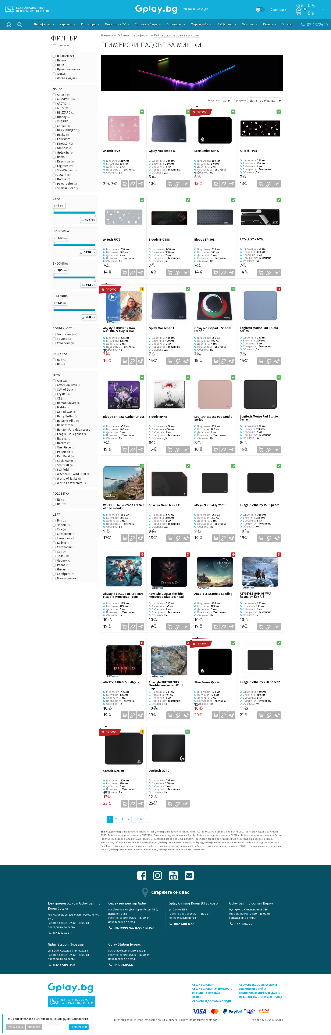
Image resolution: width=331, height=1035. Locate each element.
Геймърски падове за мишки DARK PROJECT (126, 839)
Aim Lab (64, 381)
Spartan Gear (67, 188)
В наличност (65, 56)
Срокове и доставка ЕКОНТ (258, 984)
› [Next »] (146, 819)
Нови (60, 65)
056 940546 (123, 965)
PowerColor (67, 184)
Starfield (64, 470)
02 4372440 (62, 933)
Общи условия (203, 984)
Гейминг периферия (133, 35)
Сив (61, 529)
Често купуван (67, 78)
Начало (107, 35)
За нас (196, 997)
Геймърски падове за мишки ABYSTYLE (178, 831)
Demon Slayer (68, 403)
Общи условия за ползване (212, 988)
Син (61, 552)
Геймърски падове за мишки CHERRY (218, 835)
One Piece (65, 447)
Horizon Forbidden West (75, 429)
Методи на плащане (206, 993)
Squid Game (66, 461)
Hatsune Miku (68, 421)
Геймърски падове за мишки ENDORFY (216, 839)
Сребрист (65, 574)
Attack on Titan (68, 385)
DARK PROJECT (68, 130)
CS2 (61, 398)
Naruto (63, 443)
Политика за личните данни (260, 993)
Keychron (65, 161)
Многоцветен (68, 578)
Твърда (64, 339)
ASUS (62, 108)
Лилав (63, 569)
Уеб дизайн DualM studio (267, 1019)
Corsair (63, 126)
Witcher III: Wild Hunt (73, 474)
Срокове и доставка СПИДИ (211, 1001)
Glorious (64, 148)
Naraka (63, 438)
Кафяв (63, 543)
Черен (63, 525)
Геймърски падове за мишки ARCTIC (222, 831)
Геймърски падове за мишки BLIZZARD (130, 835)
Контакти (279, 10)
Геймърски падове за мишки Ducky (173, 839)
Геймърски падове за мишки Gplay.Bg (181, 842)
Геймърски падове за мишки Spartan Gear (182, 849)
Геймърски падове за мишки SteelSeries (181, 846)
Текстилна (67, 334)
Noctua (63, 179)
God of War (66, 412)
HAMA (62, 157)
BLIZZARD (66, 112)
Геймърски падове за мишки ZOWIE (226, 846)
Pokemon (65, 452)
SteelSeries (67, 170)
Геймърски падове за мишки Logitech (134, 846)
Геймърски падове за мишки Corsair (261, 835)
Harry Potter (67, 416)
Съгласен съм (79, 1026)
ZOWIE (64, 175)
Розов (63, 565)
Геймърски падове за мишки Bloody (174, 835)
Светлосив (66, 534)
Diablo (63, 407)
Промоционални (68, 69)
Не (61, 364)
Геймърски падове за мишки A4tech (133, 831)
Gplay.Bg (64, 152)
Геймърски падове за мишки (176, 35)
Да (61, 360)
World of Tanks (69, 478)
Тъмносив (65, 538)
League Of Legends (71, 434)
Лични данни (16, 1026)
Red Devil (65, 456)
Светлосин (66, 547)
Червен (64, 560)
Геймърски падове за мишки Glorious (136, 842)
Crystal (63, 394)
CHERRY (64, 121)
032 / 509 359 (64, 965)
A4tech (63, 95)
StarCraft (64, 465)
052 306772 (243, 924)
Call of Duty (66, 389)
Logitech (65, 166)
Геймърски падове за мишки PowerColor (133, 849)
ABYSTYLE (66, 99)
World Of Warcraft (71, 483)
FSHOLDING (66, 144)
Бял (61, 520)
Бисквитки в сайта (252, 988)
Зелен (63, 556)
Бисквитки (34, 1026)
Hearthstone (67, 425)
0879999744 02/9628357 (134, 928)
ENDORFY (65, 139)
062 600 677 (184, 924)
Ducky (63, 135)
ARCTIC (63, 103)
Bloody (63, 117)
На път (61, 60)
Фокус (61, 74)
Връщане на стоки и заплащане (262, 997)
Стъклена (65, 343)
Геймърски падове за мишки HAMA (224, 842)
